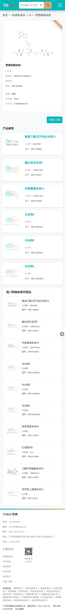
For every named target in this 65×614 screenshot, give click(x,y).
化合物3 (29, 214)
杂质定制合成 (52, 591)
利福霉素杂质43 (34, 188)
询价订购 (54, 119)
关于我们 (7, 562)
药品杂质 (7, 594)
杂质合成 (23, 591)
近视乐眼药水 (31, 588)
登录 (10, 581)
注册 (5, 581)
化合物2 (29, 240)
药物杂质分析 (31, 594)
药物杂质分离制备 (30, 597)
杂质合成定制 (37, 591)
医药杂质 (18, 594)
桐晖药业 (18, 588)
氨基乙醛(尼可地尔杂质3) (40, 136)
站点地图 (19, 609)
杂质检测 (12, 591)
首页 (5, 15)
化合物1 (29, 266)
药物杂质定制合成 (49, 594)
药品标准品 (47, 597)
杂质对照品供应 (39, 600)
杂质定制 (7, 566)
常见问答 (7, 571)
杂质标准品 (18, 15)
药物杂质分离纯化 (11, 597)
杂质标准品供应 (21, 600)
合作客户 (7, 576)
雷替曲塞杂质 (43, 15)
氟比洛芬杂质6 (34, 162)
